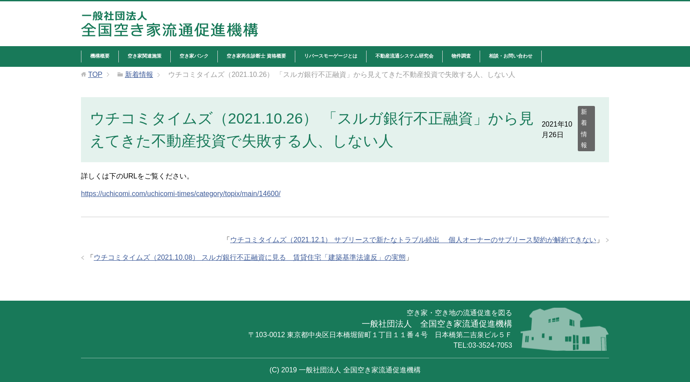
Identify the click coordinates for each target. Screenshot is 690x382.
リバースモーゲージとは (330, 55)
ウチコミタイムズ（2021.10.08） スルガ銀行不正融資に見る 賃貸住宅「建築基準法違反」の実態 (250, 257)
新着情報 (584, 128)
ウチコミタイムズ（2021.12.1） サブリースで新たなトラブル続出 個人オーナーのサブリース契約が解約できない (413, 240)
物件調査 (461, 55)
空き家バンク (194, 55)
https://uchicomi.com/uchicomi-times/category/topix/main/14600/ (181, 193)
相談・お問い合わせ (510, 55)
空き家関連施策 (144, 55)
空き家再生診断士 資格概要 (256, 55)
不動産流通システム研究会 (404, 55)
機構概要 (100, 55)
